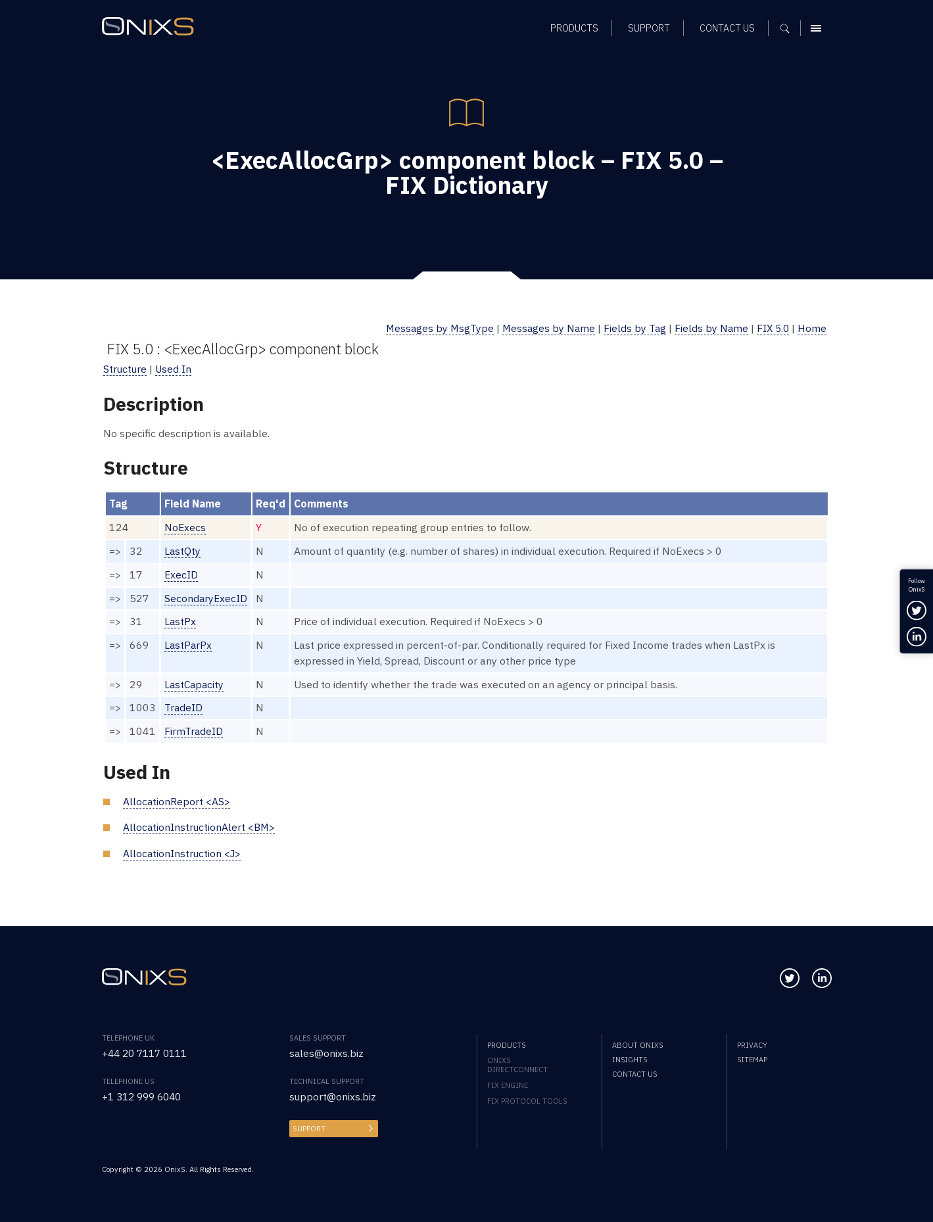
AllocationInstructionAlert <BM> (200, 827)
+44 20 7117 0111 (148, 1053)
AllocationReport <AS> (177, 801)
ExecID (181, 574)
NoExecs (185, 527)
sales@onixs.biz (326, 1053)
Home (812, 328)
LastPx (180, 621)
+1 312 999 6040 (145, 1096)
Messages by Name (544, 328)
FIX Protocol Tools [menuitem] (527, 1101)
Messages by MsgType (434, 328)
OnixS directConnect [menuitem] (517, 1065)
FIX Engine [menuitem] (507, 1085)
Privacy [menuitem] (752, 1045)
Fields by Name (709, 328)
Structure (125, 368)
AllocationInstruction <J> (183, 853)
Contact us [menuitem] (634, 1074)
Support (309, 1128)
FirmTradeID (194, 731)
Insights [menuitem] (629, 1059)
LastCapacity (195, 684)
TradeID (183, 707)
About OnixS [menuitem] (637, 1045)
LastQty (182, 550)
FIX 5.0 (772, 328)
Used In (174, 368)
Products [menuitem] (506, 1045)
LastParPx (188, 644)
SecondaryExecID (206, 598)
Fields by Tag (631, 328)
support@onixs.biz (333, 1096)
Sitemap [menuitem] (752, 1059)
